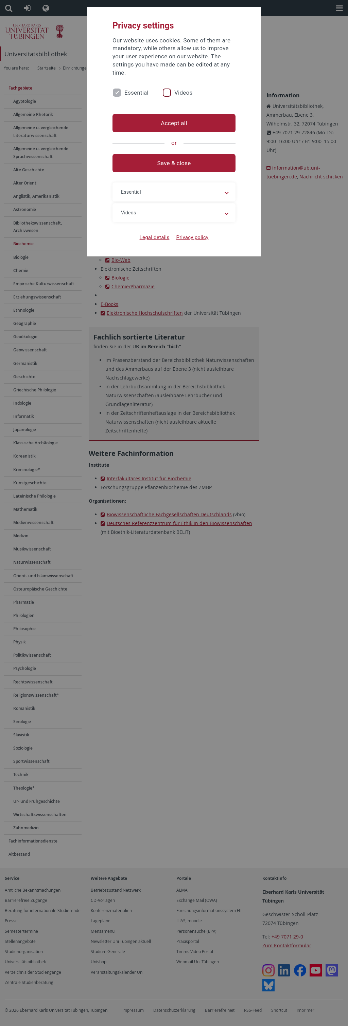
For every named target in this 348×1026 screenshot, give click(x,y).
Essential (136, 92)
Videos (183, 92)
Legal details (155, 237)
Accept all (174, 123)
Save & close (174, 163)
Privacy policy (192, 237)
